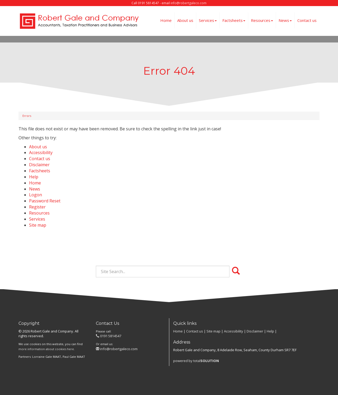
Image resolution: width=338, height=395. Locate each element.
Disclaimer (39, 165)
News (285, 20)
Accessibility (41, 152)
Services (208, 20)
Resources (262, 20)
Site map (37, 225)
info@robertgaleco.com (188, 3)
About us (185, 20)
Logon (35, 195)
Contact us (307, 20)
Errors (26, 116)
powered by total (196, 360)
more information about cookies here (46, 349)
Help (33, 177)
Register (37, 207)
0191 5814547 (108, 336)
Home (166, 20)
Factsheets (233, 20)
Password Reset (44, 201)
